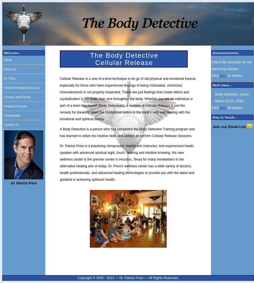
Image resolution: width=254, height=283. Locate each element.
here (223, 76)
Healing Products (15, 106)
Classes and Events (17, 97)
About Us (10, 69)
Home (8, 60)
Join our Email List (229, 127)
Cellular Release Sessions (21, 87)
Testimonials (12, 115)
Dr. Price (9, 78)
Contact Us (11, 124)
